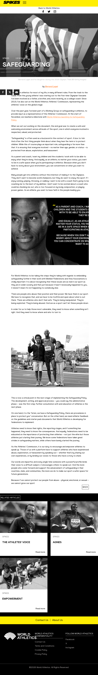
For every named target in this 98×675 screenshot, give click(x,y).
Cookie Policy (41, 650)
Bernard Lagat (51, 86)
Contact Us (41, 620)
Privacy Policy (41, 654)
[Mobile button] (24, 2)
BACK (85, 487)
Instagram (70, 647)
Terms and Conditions (44, 646)
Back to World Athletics (49, 8)
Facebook (70, 639)
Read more (40, 552)
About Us (57, 620)
